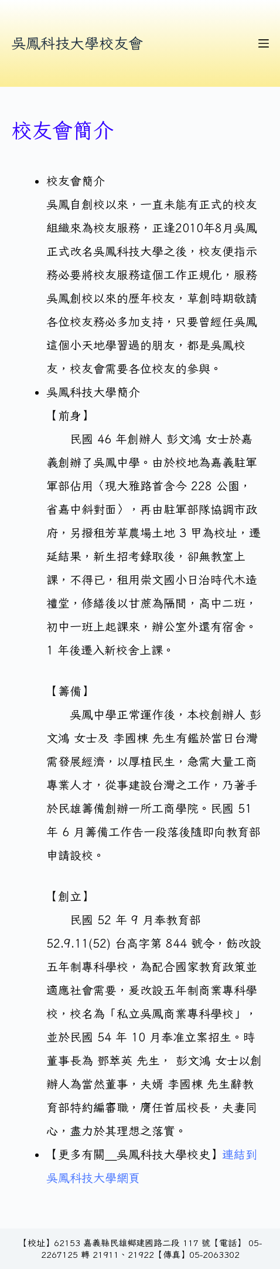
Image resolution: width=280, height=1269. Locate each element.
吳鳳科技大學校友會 (77, 43)
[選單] (263, 43)
